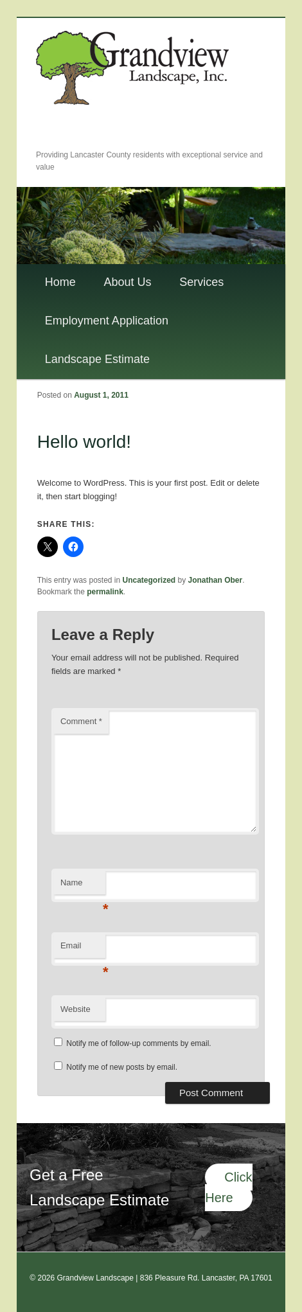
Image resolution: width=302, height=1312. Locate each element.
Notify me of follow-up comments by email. (138, 1043)
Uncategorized (149, 580)
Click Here (228, 1187)
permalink (105, 591)
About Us (127, 282)
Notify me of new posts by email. (121, 1067)
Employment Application (106, 320)
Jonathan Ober (215, 580)
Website (75, 1009)
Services (201, 282)
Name (82, 886)
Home (60, 282)
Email (82, 949)
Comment (81, 721)
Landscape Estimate (97, 359)
